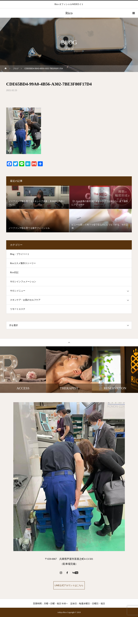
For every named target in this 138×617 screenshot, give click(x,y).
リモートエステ (17, 309)
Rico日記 (14, 272)
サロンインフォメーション (23, 281)
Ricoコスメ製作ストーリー (23, 263)
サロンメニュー (17, 291)
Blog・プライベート (19, 254)
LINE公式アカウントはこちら (69, 585)
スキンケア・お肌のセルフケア (25, 300)
